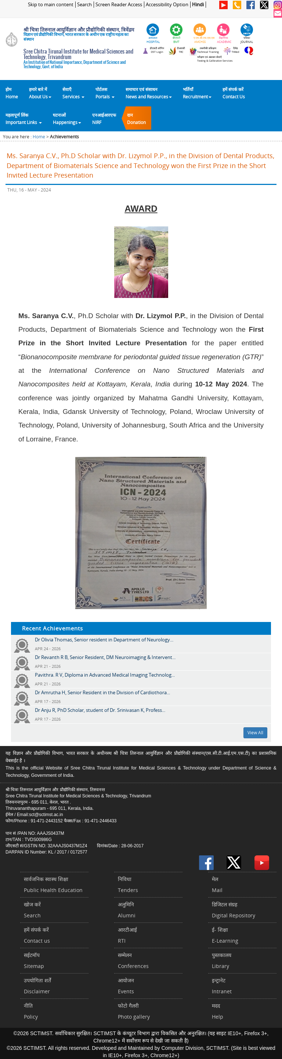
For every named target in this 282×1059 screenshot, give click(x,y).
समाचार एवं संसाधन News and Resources (149, 92)
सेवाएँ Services (73, 92)
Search (84, 4)
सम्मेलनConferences (133, 960)
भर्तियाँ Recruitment (197, 92)
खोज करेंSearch (32, 910)
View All (255, 732)
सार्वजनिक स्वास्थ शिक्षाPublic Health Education (53, 885)
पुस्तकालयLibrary (221, 960)
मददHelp (217, 1011)
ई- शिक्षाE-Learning (225, 935)
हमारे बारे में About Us (40, 92)
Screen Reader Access (118, 4)
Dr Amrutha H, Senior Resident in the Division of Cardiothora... (102, 692)
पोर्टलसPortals (105, 92)
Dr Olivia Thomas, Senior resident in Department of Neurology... (104, 639)
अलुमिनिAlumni (126, 910)
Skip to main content (50, 4)
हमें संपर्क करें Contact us (37, 935)
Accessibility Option (167, 4)
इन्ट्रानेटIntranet (222, 986)
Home (39, 137)
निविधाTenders (128, 885)
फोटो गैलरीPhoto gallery (134, 1011)
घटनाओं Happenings (67, 118)
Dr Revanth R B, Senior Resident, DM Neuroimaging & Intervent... (105, 657)
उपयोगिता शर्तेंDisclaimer (37, 986)
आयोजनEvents (126, 986)
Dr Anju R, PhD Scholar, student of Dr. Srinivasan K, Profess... (100, 710)
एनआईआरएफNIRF (104, 118)
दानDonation (136, 118)
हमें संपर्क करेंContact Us (234, 92)
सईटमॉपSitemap (34, 960)
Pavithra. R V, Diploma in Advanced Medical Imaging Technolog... (105, 675)
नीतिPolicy (31, 1011)
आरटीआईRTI (127, 935)
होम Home (12, 92)
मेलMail (217, 885)
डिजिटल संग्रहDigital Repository (233, 910)
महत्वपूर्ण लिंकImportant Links (24, 118)
